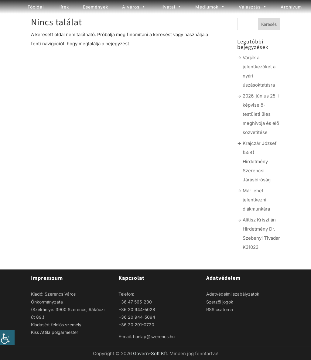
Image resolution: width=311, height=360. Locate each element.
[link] (7, 337)
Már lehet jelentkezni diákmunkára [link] (256, 200)
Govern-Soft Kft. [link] (151, 353)
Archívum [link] (291, 6)
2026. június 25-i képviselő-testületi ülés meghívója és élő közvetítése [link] (261, 114)
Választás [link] (253, 7)
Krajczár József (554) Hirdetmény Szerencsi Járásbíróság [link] (260, 161)
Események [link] (95, 6)
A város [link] (134, 7)
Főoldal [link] (36, 6)
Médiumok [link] (210, 7)
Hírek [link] (63, 6)
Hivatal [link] (170, 7)
